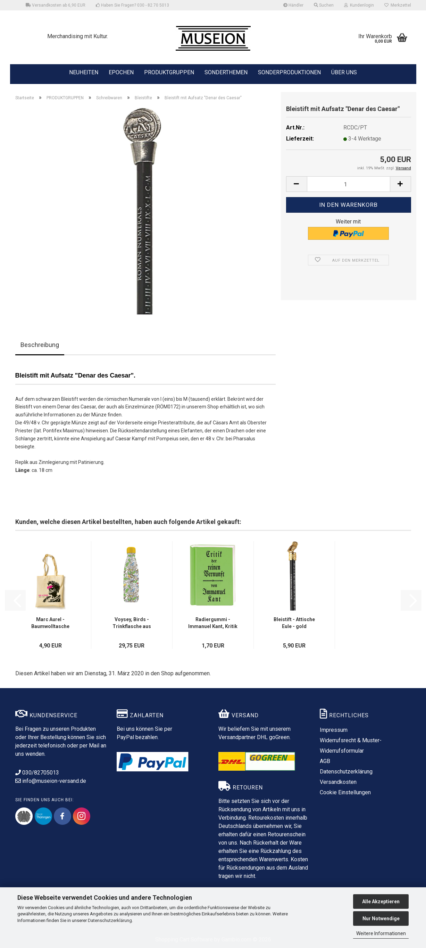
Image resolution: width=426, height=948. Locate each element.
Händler (293, 5)
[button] (296, 184)
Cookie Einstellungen (345, 792)
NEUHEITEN (83, 72)
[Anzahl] (348, 184)
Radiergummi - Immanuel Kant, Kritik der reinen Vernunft (212, 623)
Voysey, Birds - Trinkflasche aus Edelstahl (131, 623)
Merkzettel (397, 5)
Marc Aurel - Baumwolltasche (50, 623)
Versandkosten (338, 782)
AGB (325, 761)
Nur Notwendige (381, 918)
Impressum (334, 730)
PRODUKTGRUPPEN (169, 72)
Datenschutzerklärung (110, 920)
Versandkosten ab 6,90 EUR (55, 5)
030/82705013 (37, 772)
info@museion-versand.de (50, 781)
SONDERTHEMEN (226, 72)
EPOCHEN (121, 72)
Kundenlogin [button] (359, 5)
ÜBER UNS (344, 72)
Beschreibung (39, 344)
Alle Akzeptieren (381, 901)
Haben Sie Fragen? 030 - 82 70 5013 (132, 5)
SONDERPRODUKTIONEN (289, 72)
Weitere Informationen (381, 933)
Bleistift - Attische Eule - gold (294, 623)
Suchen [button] (324, 5)
